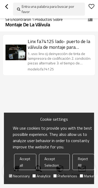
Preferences (65, 176)
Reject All (83, 162)
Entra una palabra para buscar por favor (48, 9)
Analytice (41, 176)
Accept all (25, 162)
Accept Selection (51, 162)
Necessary (19, 176)
